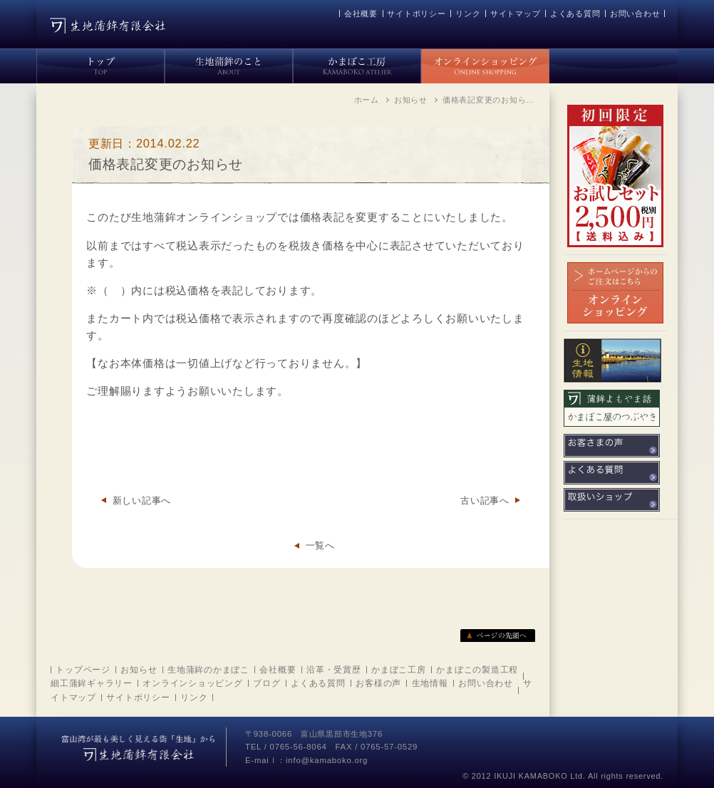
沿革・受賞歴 (333, 670)
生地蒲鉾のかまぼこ (208, 670)
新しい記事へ (142, 500)
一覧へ (320, 545)
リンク (467, 13)
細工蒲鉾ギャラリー (92, 683)
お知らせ (138, 670)
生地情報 (430, 683)
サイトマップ (515, 13)
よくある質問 (575, 13)
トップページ (83, 670)
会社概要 (361, 13)
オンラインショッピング (192, 683)
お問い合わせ (635, 13)
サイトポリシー (416, 13)
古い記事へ (484, 500)
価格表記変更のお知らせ (165, 164)
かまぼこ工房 (398, 670)
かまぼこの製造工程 (477, 670)
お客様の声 (378, 683)
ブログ (266, 683)
